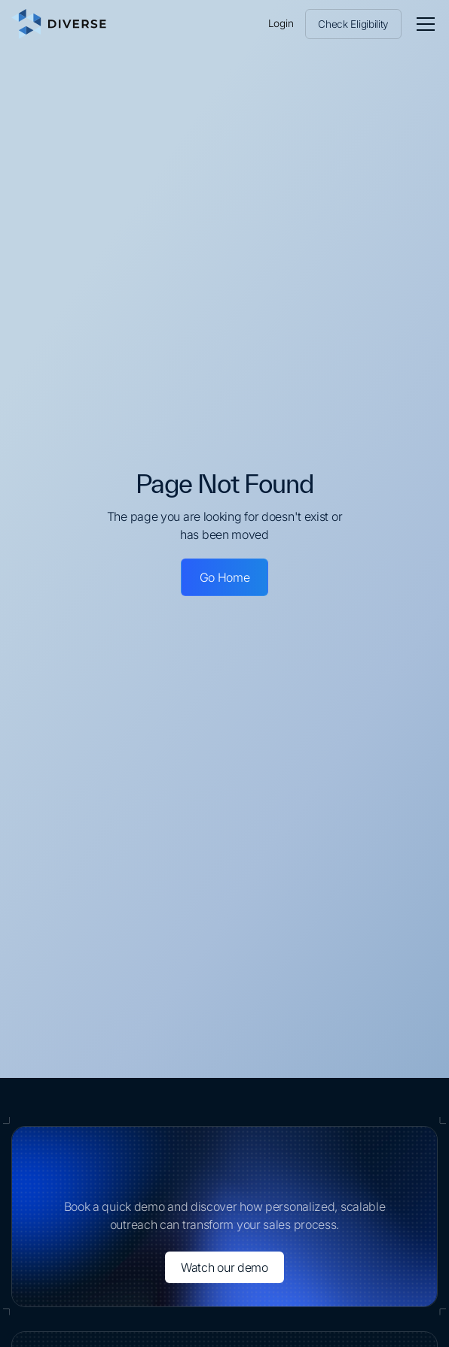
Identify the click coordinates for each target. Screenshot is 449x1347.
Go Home (225, 577)
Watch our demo (224, 1267)
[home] (59, 24)
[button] (423, 24)
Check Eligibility (353, 24)
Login (281, 23)
